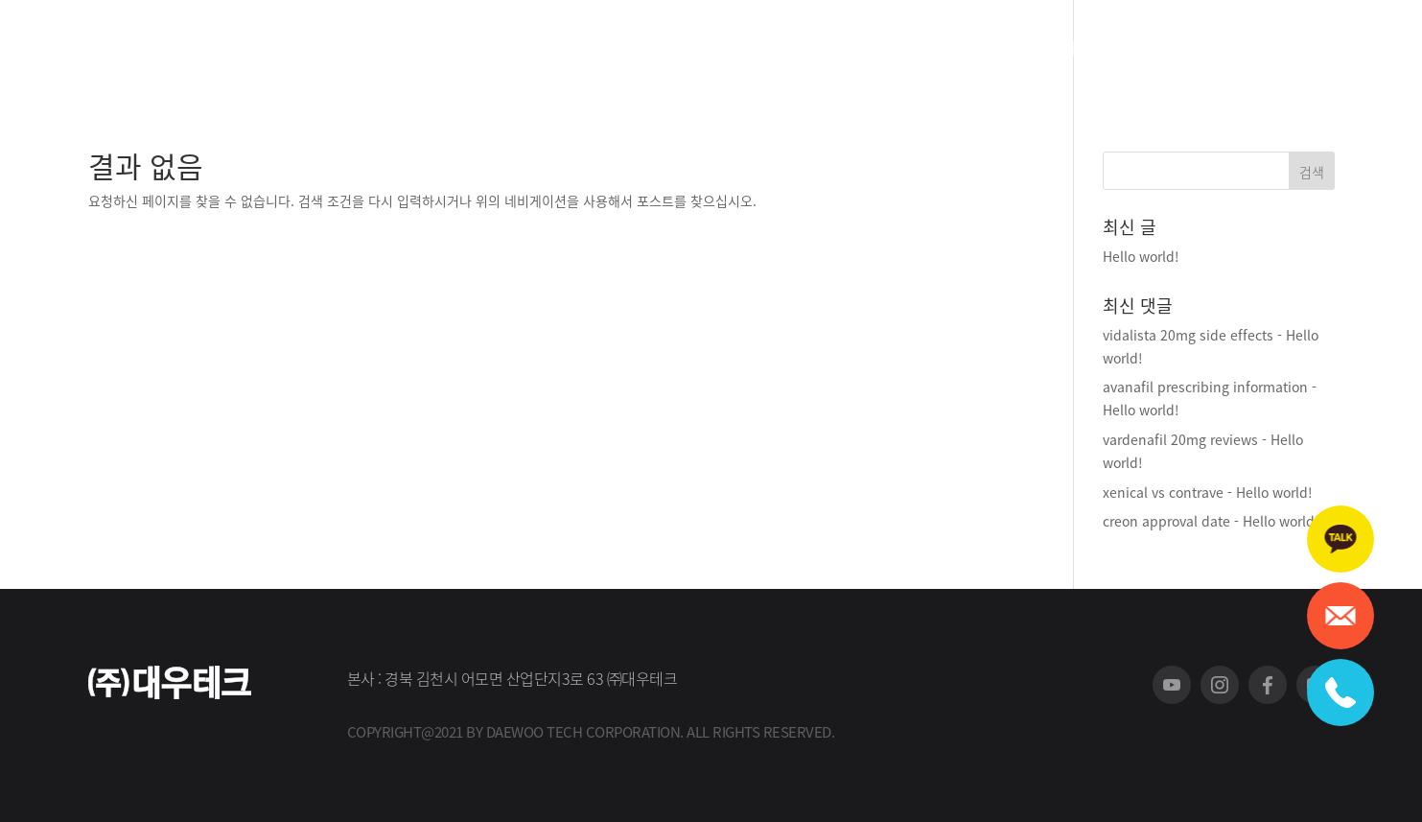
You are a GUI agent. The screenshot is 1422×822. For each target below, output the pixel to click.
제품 (570, 50)
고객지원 (681, 50)
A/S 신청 (935, 50)
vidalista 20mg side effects (1188, 334)
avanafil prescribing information (1205, 386)
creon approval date (1166, 520)
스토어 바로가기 (1068, 50)
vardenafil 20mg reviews (1180, 439)
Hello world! (1141, 256)
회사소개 (478, 50)
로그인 (1316, 48)
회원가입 (1254, 48)
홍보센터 (808, 50)
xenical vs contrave (1163, 492)
